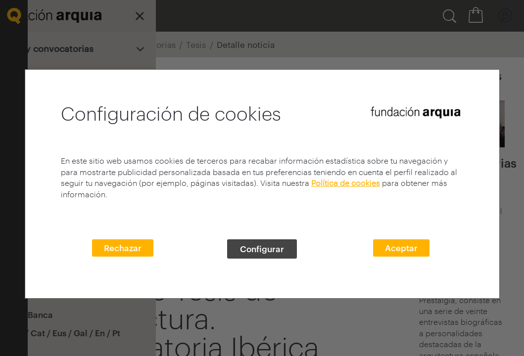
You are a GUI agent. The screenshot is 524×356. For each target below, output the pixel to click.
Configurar (262, 249)
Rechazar (123, 248)
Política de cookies (345, 182)
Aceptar (401, 248)
